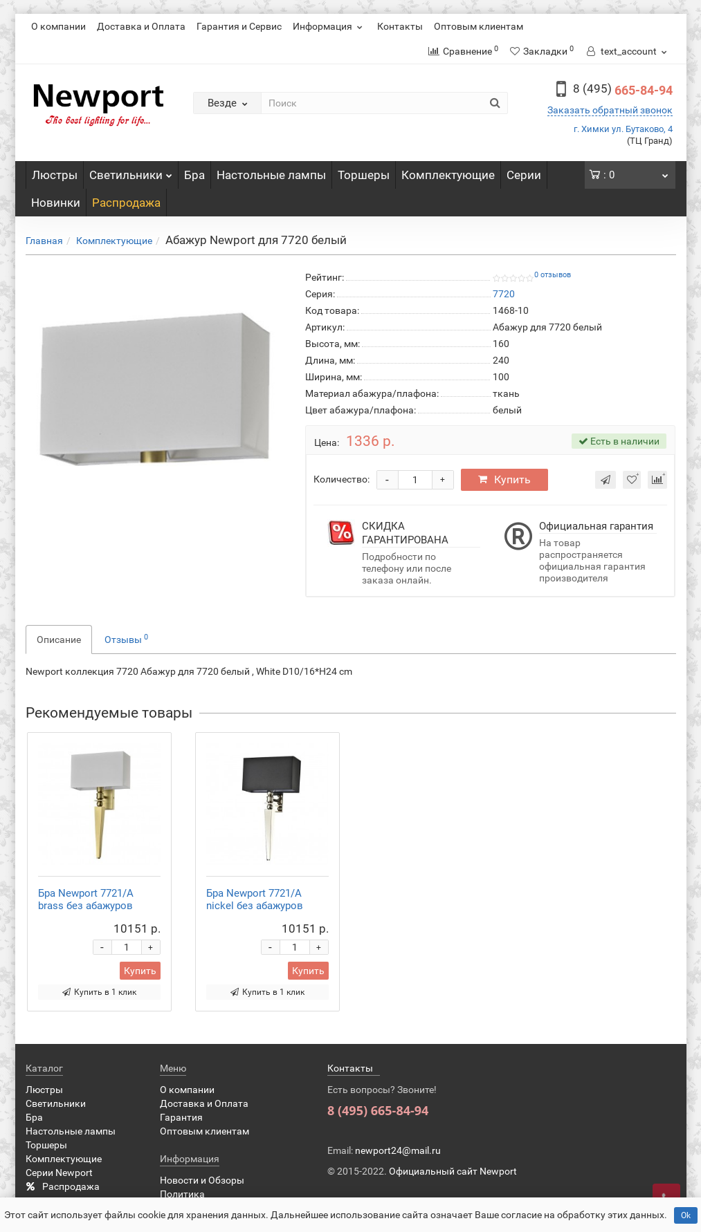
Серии (524, 175)
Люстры (55, 175)
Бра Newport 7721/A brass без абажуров (86, 899)
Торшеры (364, 175)
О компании (58, 26)
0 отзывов (552, 274)
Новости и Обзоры (202, 1180)
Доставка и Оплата (141, 26)
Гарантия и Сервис (239, 26)
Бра (194, 175)
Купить (504, 479)
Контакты (400, 26)
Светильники (130, 171)
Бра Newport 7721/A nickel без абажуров (254, 899)
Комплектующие (448, 175)
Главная (44, 240)
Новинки (55, 202)
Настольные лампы (271, 175)
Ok (686, 1215)
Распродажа (126, 202)
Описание (59, 639)
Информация (329, 26)
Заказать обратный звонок (610, 109)
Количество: (341, 479)
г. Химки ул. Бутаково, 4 (623, 129)
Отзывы (126, 639)
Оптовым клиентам (478, 26)
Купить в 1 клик (99, 992)
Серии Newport (59, 1172)
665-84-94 (623, 90)
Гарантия (181, 1117)
